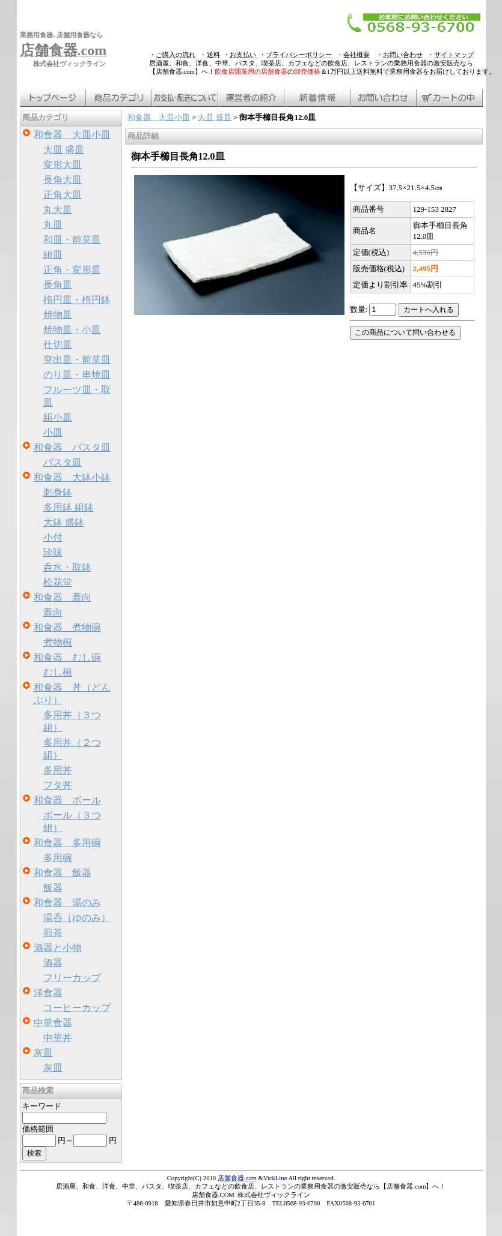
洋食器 (48, 993)
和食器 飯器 (62, 873)
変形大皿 (62, 165)
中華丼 (57, 1038)
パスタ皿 (62, 462)
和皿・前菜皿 (72, 240)
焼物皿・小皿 (72, 330)
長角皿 (57, 285)
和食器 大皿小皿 (72, 135)
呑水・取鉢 (67, 567)
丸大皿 (57, 210)
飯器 (53, 888)
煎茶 (53, 933)
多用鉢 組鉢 (68, 507)
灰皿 (43, 1053)
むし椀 (57, 672)
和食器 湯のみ (67, 903)
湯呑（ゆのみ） (77, 918)
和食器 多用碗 (67, 843)
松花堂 (57, 582)
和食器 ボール (67, 800)
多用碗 (57, 858)
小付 (53, 537)
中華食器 (53, 1023)
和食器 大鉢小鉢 (72, 477)
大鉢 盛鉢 (63, 522)
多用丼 (57, 770)
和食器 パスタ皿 (72, 447)
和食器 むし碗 (67, 657)
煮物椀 (57, 642)
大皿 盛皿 (63, 150)
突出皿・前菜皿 (77, 360)
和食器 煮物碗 (67, 627)
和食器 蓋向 (62, 597)
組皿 (53, 255)
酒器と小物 (58, 948)
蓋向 (53, 612)
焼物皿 (57, 315)
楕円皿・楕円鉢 (77, 300)
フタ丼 (57, 785)
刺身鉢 (57, 492)
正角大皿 (62, 195)
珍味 (53, 552)
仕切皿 (57, 345)
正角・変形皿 (72, 270)
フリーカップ (72, 978)
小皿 (53, 432)
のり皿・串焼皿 (77, 375)
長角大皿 (62, 180)
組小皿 (57, 417)
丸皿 (53, 225)
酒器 (53, 963)
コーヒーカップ (77, 1008)
